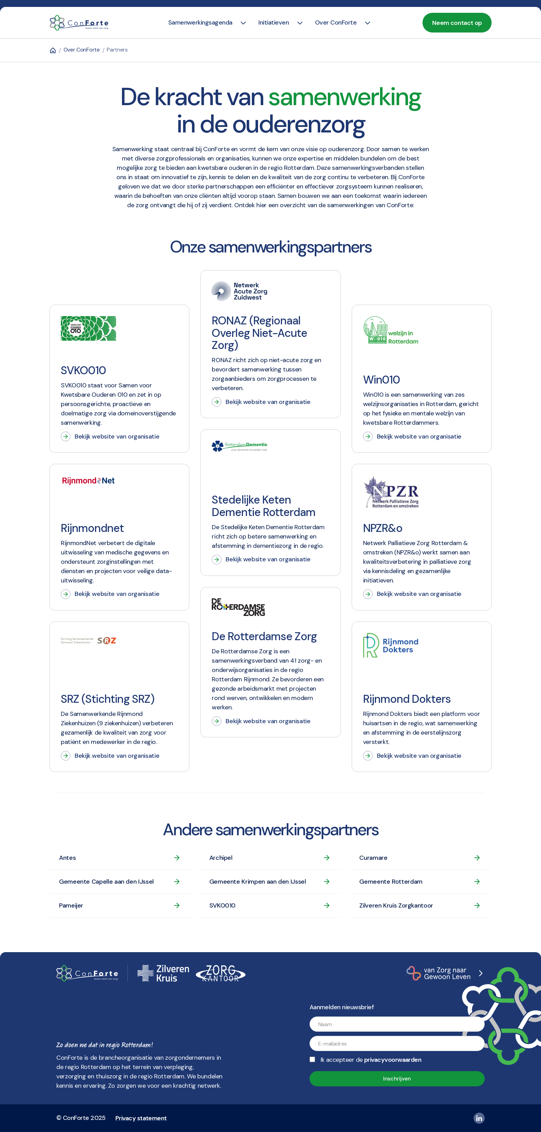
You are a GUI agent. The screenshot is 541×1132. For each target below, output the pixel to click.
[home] (79, 23)
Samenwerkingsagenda (200, 22)
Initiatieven (273, 22)
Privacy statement (141, 1118)
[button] (200, 22)
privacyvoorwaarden (392, 1060)
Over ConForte (336, 22)
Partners (117, 49)
